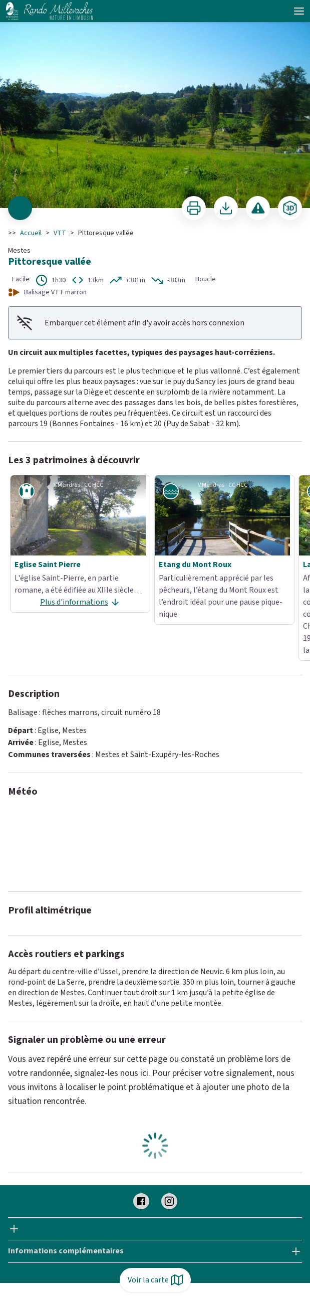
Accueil (31, 233)
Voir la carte (155, 1280)
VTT (60, 233)
